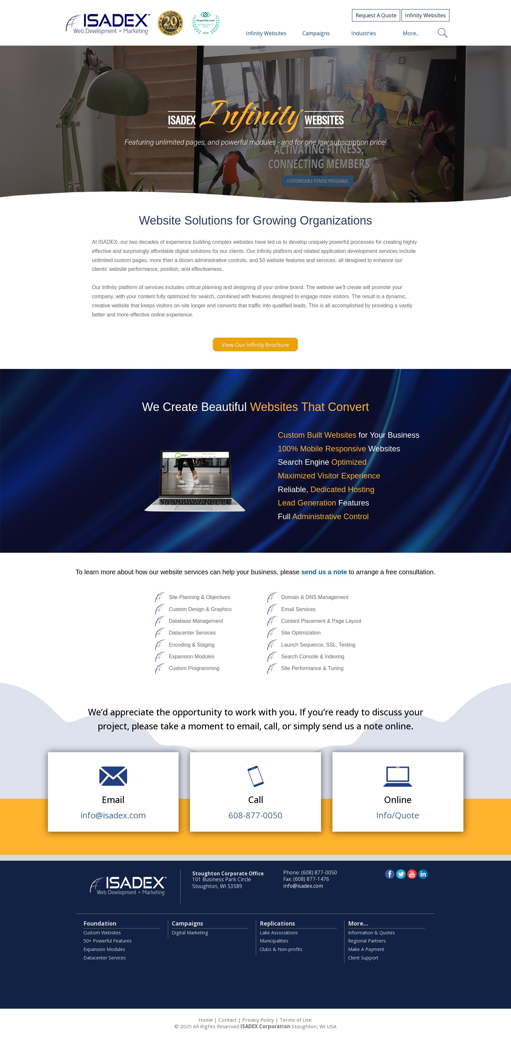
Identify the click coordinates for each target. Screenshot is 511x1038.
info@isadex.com (113, 814)
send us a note (324, 572)
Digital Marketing (190, 932)
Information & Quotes (371, 932)
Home (205, 1019)
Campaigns (187, 923)
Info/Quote (397, 814)
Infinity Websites (425, 15)
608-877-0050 (255, 814)
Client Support (363, 958)
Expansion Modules (104, 949)
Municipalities (274, 941)
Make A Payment (366, 949)
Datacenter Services (104, 958)
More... (358, 923)
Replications (277, 923)
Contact (227, 1019)
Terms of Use (296, 1019)
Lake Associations (279, 932)
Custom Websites (102, 932)
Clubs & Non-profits (281, 949)
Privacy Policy (258, 1019)
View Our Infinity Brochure (255, 344)
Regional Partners (367, 941)
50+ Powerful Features (107, 941)
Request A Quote (376, 15)
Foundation (99, 923)
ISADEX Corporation (265, 1026)
